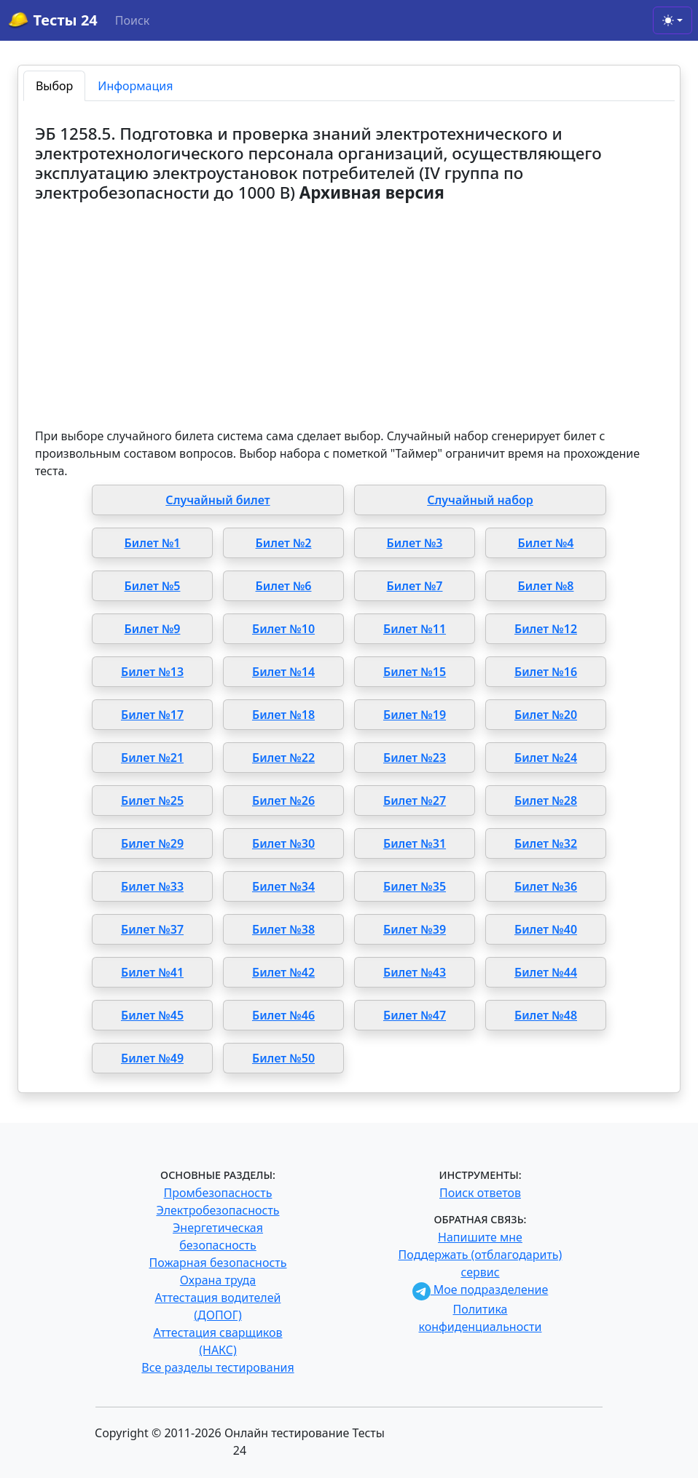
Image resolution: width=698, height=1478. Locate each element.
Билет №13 (152, 672)
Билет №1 (153, 543)
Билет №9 (153, 629)
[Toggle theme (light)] (672, 20)
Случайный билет (217, 500)
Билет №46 (283, 1015)
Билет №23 (414, 758)
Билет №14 (283, 672)
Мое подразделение (480, 1290)
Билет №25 (152, 800)
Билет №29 (152, 843)
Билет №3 (415, 543)
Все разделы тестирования (217, 1367)
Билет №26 (283, 800)
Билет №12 (545, 629)
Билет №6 (284, 586)
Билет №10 (283, 629)
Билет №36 (545, 886)
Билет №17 (152, 715)
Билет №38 (283, 929)
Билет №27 (414, 800)
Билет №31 (414, 843)
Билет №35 (414, 886)
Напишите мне (480, 1237)
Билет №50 (283, 1058)
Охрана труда (218, 1280)
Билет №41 (152, 972)
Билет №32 (545, 843)
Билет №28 (545, 800)
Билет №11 (414, 629)
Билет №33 (152, 886)
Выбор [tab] (54, 86)
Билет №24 (545, 758)
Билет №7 (415, 586)
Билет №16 (545, 672)
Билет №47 (414, 1015)
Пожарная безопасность (217, 1263)
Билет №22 (283, 758)
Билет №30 (283, 843)
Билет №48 (545, 1015)
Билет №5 (153, 586)
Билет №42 (283, 972)
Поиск (132, 20)
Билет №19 (414, 715)
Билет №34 (283, 886)
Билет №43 (414, 972)
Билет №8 (546, 586)
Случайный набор (480, 500)
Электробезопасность (217, 1210)
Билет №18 (283, 715)
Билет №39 (414, 929)
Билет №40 (545, 929)
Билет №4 (546, 543)
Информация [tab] (135, 86)
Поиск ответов (480, 1193)
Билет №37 (152, 929)
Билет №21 (152, 758)
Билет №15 (414, 672)
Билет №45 (152, 1015)
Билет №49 (152, 1058)
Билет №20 (545, 715)
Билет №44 (545, 972)
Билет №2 (284, 543)
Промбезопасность (218, 1193)
